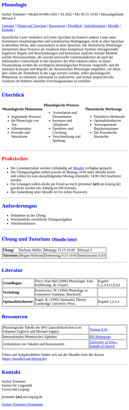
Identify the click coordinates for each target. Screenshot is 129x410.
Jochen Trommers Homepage (22, 404)
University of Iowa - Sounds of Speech (104, 344)
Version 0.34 (98, 329)
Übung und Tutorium (31, 26)
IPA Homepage (100, 337)
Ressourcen (57, 26)
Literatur (8, 26)
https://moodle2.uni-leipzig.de (24, 358)
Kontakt (7, 30)
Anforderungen (95, 26)
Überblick (74, 26)
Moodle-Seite (64, 239)
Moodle (113, 26)
